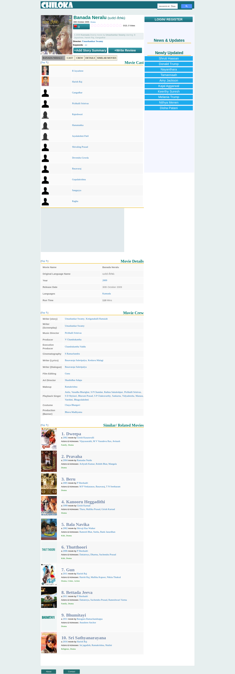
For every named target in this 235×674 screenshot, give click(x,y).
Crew (79, 58)
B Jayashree (77, 71)
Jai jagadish (85, 645)
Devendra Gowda (80, 157)
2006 (65, 551)
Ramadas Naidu (84, 460)
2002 (65, 437)
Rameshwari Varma (117, 600)
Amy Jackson (168, 80)
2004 (65, 460)
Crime (70, 581)
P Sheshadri (82, 483)
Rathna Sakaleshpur (113, 392)
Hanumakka (77, 125)
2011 (65, 573)
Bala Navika (77, 524)
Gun (70, 569)
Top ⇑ (44, 62)
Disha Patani (169, 108)
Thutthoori (76, 547)
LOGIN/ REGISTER (169, 19)
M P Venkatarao (87, 486)
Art (86, 45)
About (48, 671)
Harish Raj (77, 81)
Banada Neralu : (53, 58)
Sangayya (76, 190)
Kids (63, 535)
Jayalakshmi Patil (80, 136)
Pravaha (74, 456)
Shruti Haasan (169, 58)
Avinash (116, 441)
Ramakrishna (71, 386)
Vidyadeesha (128, 396)
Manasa (139, 396)
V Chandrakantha (73, 339)
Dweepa (73, 433)
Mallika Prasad (93, 509)
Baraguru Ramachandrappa (90, 619)
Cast (70, 58)
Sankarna (116, 396)
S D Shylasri (71, 396)
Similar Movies (106, 58)
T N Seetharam (113, 486)
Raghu (75, 201)
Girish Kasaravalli (85, 437)
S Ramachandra (72, 353)
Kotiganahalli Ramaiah (97, 318)
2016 (65, 641)
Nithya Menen (168, 102)
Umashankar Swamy (92, 41)
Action (77, 581)
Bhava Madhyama (73, 412)
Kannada (106, 293)
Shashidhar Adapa (73, 380)
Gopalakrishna (79, 179)
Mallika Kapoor (98, 577)
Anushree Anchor (87, 622)
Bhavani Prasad (85, 396)
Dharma (94, 554)
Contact (71, 671)
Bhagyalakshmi (81, 399)
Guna (67, 373)
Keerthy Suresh (169, 91)
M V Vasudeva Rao (102, 441)
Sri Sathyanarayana (87, 637)
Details (90, 58)
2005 (65, 483)
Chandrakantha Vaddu (75, 346)
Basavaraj (76, 168)
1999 (65, 505)
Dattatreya (84, 554)
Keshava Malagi (95, 360)
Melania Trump (168, 97)
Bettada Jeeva (79, 592)
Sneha (96, 532)
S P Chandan (97, 392)
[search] (167, 6)
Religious (65, 649)
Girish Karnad (83, 505)
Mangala (112, 464)
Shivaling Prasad (80, 147)
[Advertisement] (82, 230)
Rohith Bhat (101, 464)
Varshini (69, 399)
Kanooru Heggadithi (85, 501)
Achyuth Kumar (87, 464)
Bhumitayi (76, 615)
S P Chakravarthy (102, 396)
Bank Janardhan (107, 532)
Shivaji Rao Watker (86, 528)
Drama (93, 22)
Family (64, 445)
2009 (104, 280)
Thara (82, 509)
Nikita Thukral (114, 577)
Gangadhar (77, 92)
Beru (70, 479)
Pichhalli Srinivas (80, 103)
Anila (67, 392)
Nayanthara (169, 69)
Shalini (108, 645)
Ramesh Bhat (85, 532)
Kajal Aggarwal (168, 86)
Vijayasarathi (85, 441)
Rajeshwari (77, 114)
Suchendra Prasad (107, 554)
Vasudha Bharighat (80, 392)
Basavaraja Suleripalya (76, 360)
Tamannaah (169, 75)
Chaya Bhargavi (72, 405)
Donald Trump (169, 64)
